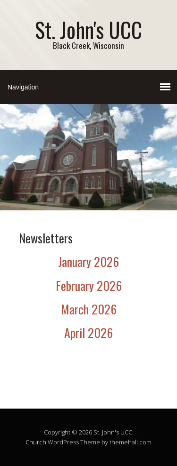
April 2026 (88, 332)
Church (35, 442)
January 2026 (88, 261)
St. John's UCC (88, 29)
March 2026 (89, 309)
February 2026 (89, 285)
